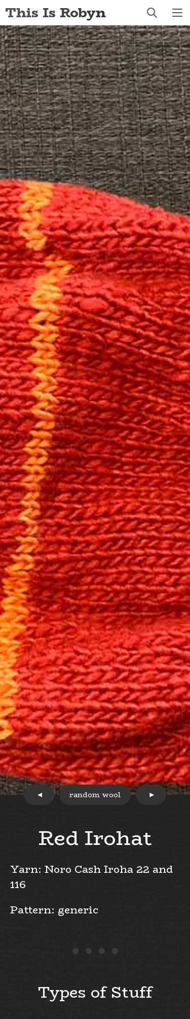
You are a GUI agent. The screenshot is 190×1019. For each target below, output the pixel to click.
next (151, 795)
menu (177, 12)
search (152, 12)
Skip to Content (0, 0)
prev (39, 795)
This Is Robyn (55, 12)
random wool (95, 794)
